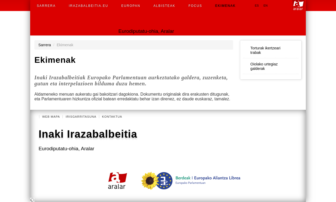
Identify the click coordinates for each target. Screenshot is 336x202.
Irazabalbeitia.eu (88, 6)
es (257, 5)
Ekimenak (225, 6)
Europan (130, 6)
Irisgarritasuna (81, 116)
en (266, 5)
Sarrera (46, 6)
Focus (195, 6)
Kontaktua (112, 116)
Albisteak (164, 6)
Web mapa (51, 116)
